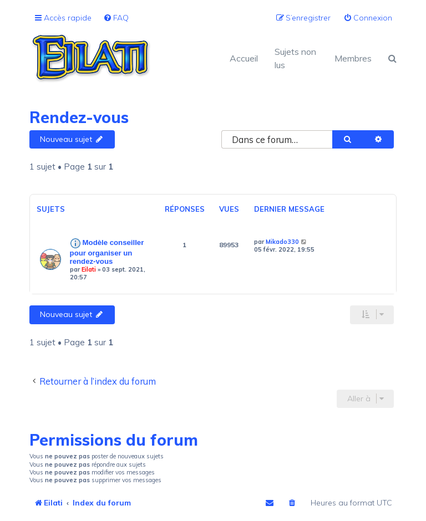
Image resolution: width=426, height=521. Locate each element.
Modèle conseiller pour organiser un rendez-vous (107, 251)
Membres (353, 58)
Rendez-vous (79, 117)
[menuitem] (116, 18)
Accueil (244, 58)
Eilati (89, 269)
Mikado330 (282, 242)
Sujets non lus (295, 58)
